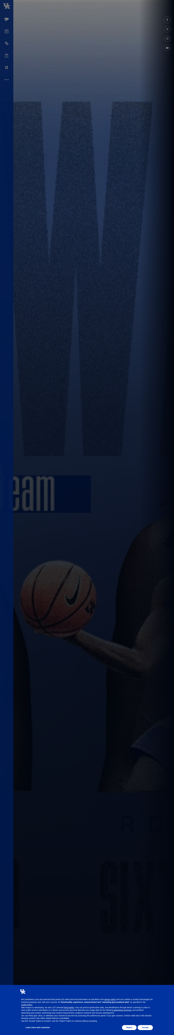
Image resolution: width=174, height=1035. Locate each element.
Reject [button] (129, 1027)
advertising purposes (122, 1010)
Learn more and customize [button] (38, 1027)
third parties (69, 1007)
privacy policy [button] (110, 999)
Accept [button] (145, 1027)
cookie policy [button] (26, 1005)
